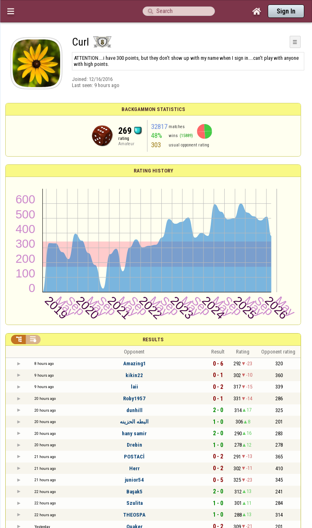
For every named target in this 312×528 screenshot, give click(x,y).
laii (134, 387)
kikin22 (134, 375)
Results (153, 339)
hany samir (134, 433)
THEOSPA (134, 515)
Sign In (286, 11)
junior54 (134, 480)
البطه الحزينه (134, 422)
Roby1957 (134, 398)
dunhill (134, 410)
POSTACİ (134, 457)
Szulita (134, 503)
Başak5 (134, 492)
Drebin (134, 445)
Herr (134, 468)
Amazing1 (134, 363)
